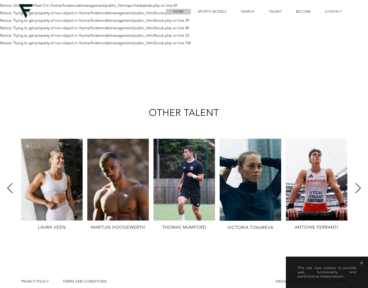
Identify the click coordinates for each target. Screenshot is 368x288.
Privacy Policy (35, 281)
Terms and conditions (85, 281)
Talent (275, 11)
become (303, 11)
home (178, 11)
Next (358, 188)
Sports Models (212, 11)
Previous (10, 188)
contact (333, 11)
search (248, 11)
